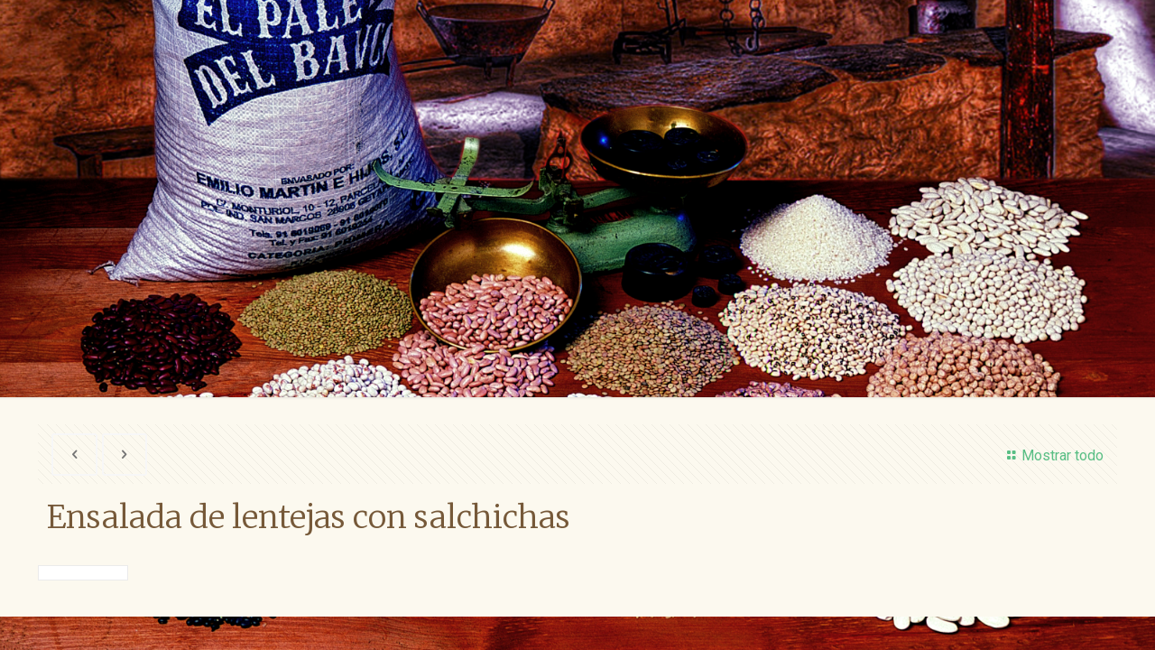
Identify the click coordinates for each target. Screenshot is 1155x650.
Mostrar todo (1052, 455)
